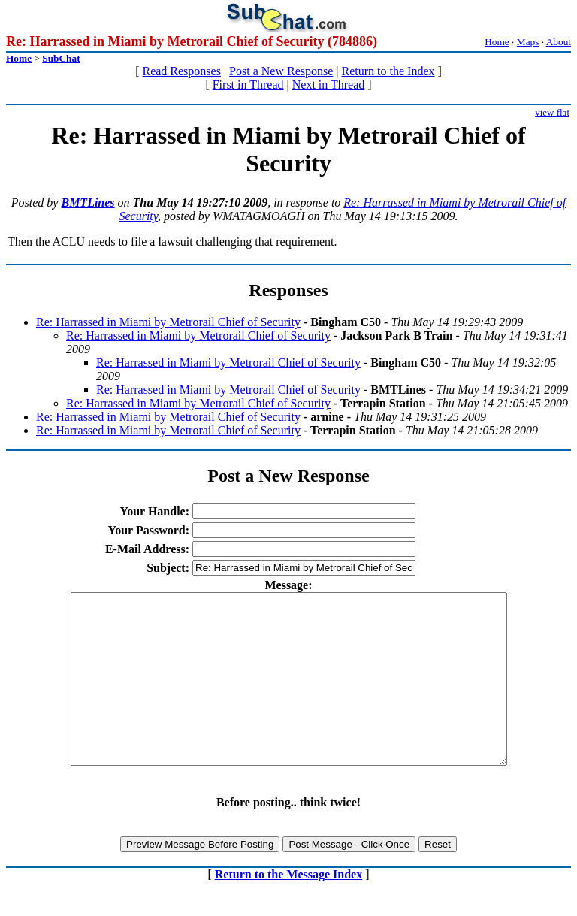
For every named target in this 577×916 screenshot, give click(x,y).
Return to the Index (388, 71)
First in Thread (248, 84)
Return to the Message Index (288, 908)
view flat (552, 112)
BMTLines (87, 202)
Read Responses (181, 71)
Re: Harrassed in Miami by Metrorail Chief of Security (168, 322)
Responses (288, 290)
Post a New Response (281, 71)
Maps (528, 41)
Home (497, 41)
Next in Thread (328, 84)
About (558, 41)
